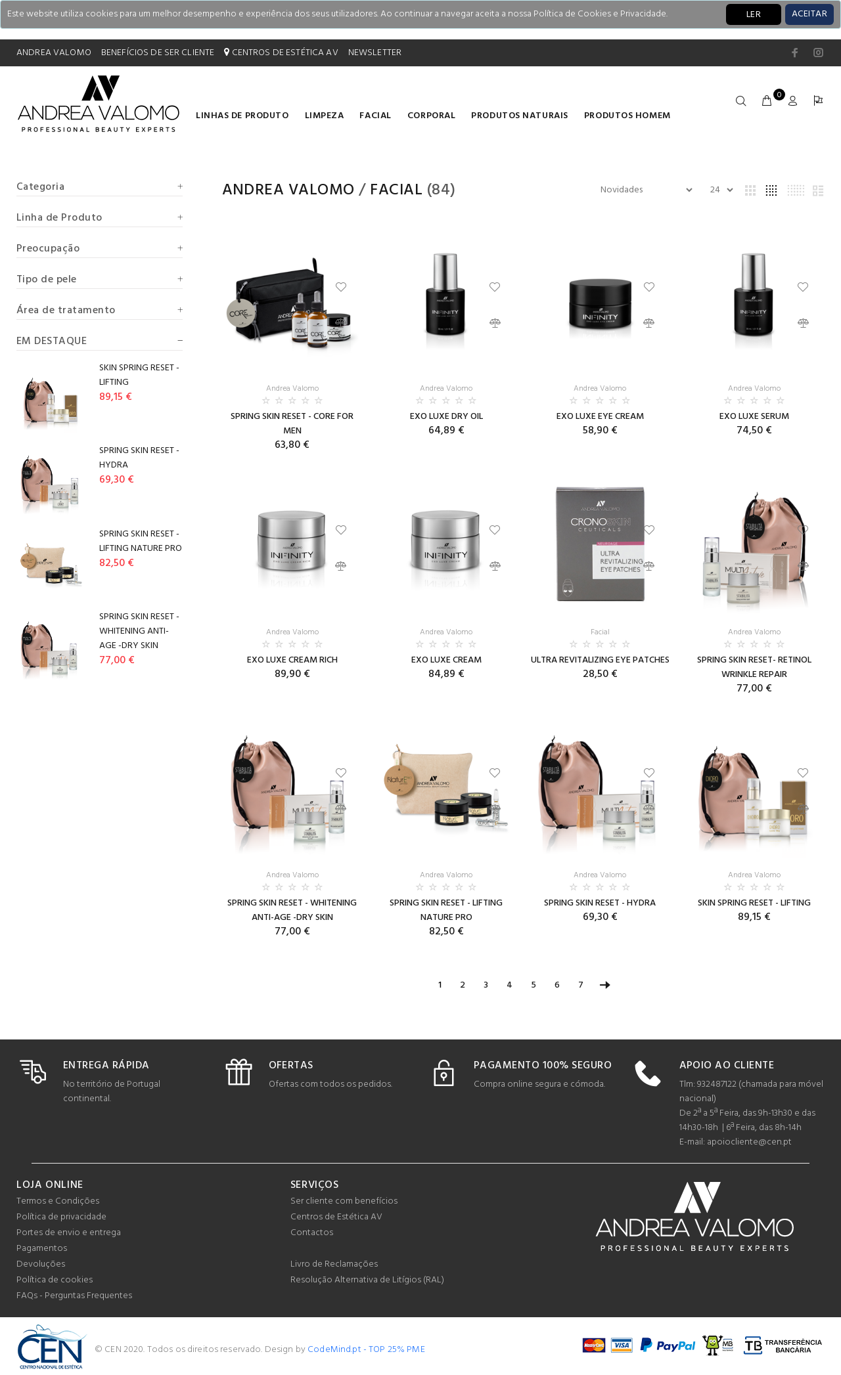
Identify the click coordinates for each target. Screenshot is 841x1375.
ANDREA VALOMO (53, 52)
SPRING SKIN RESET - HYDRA (600, 903)
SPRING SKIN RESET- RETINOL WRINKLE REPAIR (754, 667)
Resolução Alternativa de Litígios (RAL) (367, 1280)
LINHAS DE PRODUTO (242, 115)
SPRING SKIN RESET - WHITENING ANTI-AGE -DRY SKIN (292, 910)
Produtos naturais (519, 115)
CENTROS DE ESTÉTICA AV (281, 52)
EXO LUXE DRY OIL (446, 416)
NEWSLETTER (374, 52)
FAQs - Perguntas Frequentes (74, 1295)
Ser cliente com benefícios (344, 1201)
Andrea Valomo (288, 190)
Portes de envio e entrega (68, 1232)
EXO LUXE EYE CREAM (600, 416)
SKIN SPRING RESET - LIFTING (754, 903)
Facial (375, 115)
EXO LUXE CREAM (446, 660)
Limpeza (324, 115)
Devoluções (40, 1264)
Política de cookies (54, 1280)
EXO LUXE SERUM (754, 416)
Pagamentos (41, 1248)
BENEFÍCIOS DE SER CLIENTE (158, 52)
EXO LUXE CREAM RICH (292, 660)
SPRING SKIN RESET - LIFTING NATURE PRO (446, 910)
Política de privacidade (61, 1217)
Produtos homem (627, 115)
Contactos (311, 1232)
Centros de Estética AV (336, 1217)
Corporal (431, 115)
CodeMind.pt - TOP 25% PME (366, 1349)
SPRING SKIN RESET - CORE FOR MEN (292, 424)
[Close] (809, 14)
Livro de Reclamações (334, 1264)
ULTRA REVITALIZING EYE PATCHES (600, 660)
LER (753, 14)
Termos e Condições (57, 1201)
